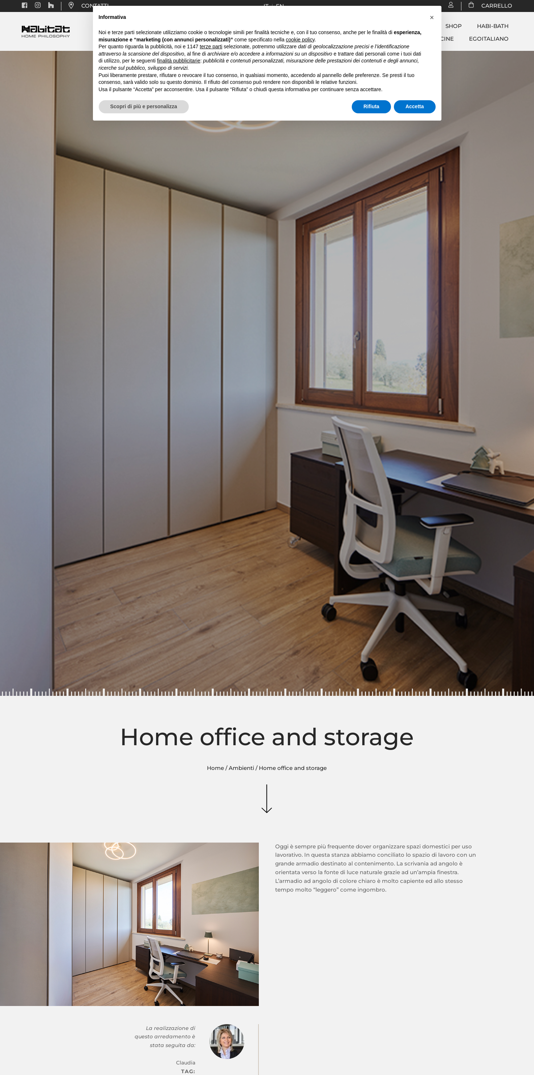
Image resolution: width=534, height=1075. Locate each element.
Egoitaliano (489, 39)
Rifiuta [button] (371, 106)
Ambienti (241, 768)
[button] (432, 17)
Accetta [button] (414, 106)
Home (215, 768)
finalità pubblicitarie (178, 61)
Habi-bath (493, 26)
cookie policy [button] (300, 39)
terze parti (211, 46)
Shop (453, 26)
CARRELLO (493, 6)
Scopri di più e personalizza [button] (143, 106)
